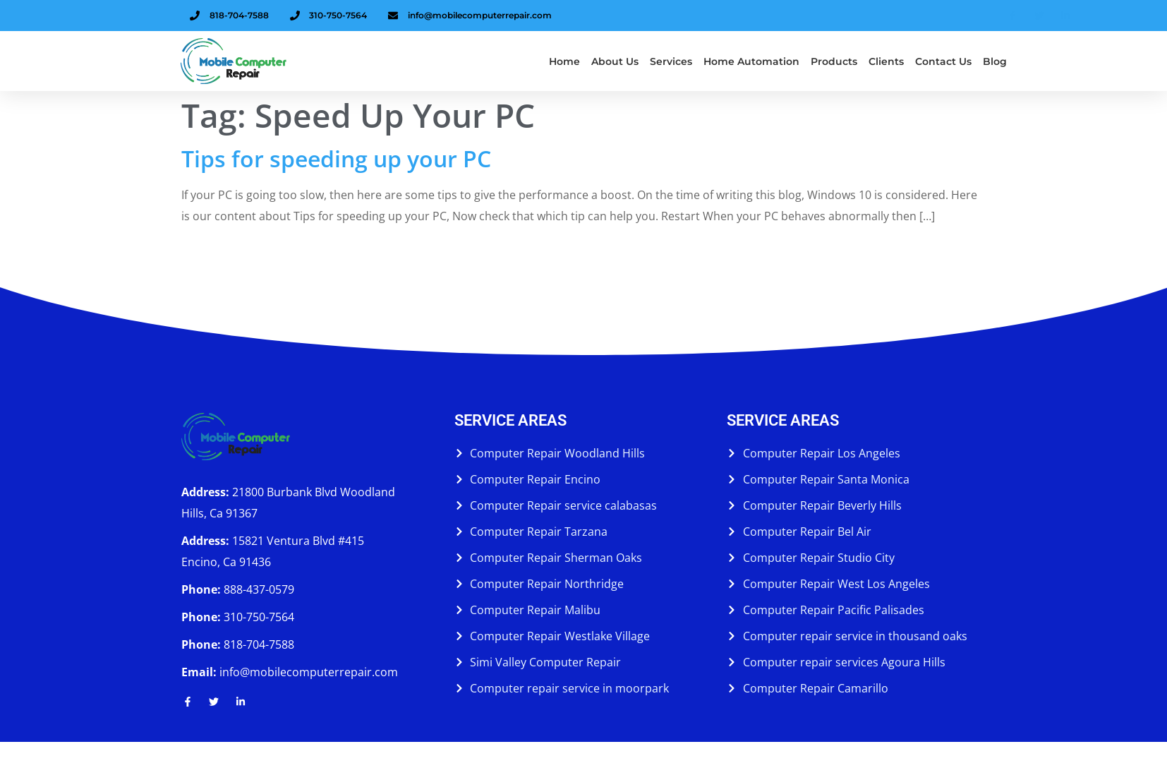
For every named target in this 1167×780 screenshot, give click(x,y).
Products (834, 61)
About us (615, 61)
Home (564, 61)
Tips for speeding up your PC (336, 158)
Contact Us (943, 61)
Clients (886, 61)
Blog (995, 61)
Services (671, 61)
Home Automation (751, 61)
